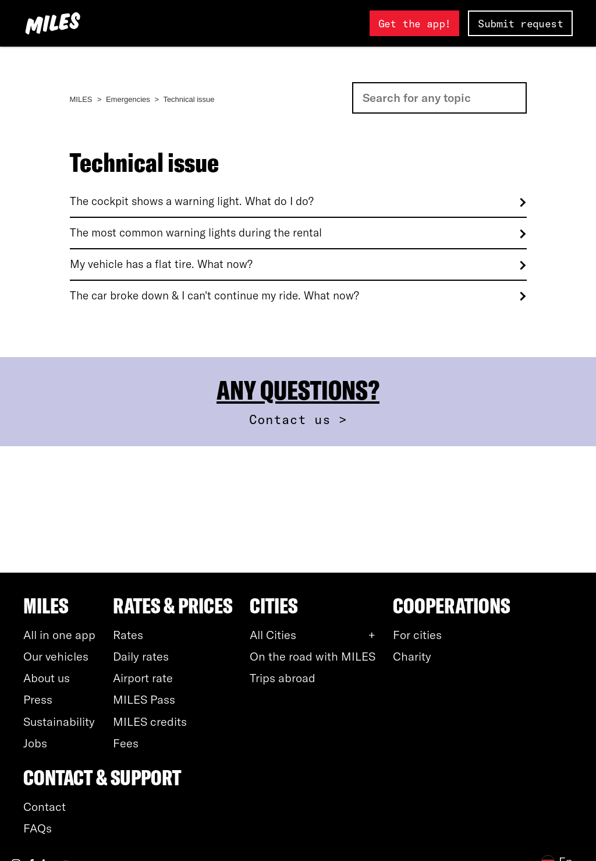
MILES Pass (144, 699)
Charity (412, 656)
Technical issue (188, 99)
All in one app (59, 634)
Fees (126, 743)
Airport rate (143, 678)
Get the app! (414, 23)
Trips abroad (282, 678)
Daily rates (141, 656)
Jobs (35, 743)
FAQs (37, 828)
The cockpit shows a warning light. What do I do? (192, 201)
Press (37, 699)
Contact (44, 806)
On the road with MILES (312, 656)
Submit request (520, 23)
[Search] (439, 98)
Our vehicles (55, 656)
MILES (81, 99)
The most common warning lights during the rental (196, 232)
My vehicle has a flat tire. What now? (161, 264)
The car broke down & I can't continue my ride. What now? (214, 295)
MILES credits (150, 721)
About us (46, 678)
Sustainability (59, 721)
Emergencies (128, 99)
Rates (128, 634)
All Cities (273, 634)
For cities (417, 634)
